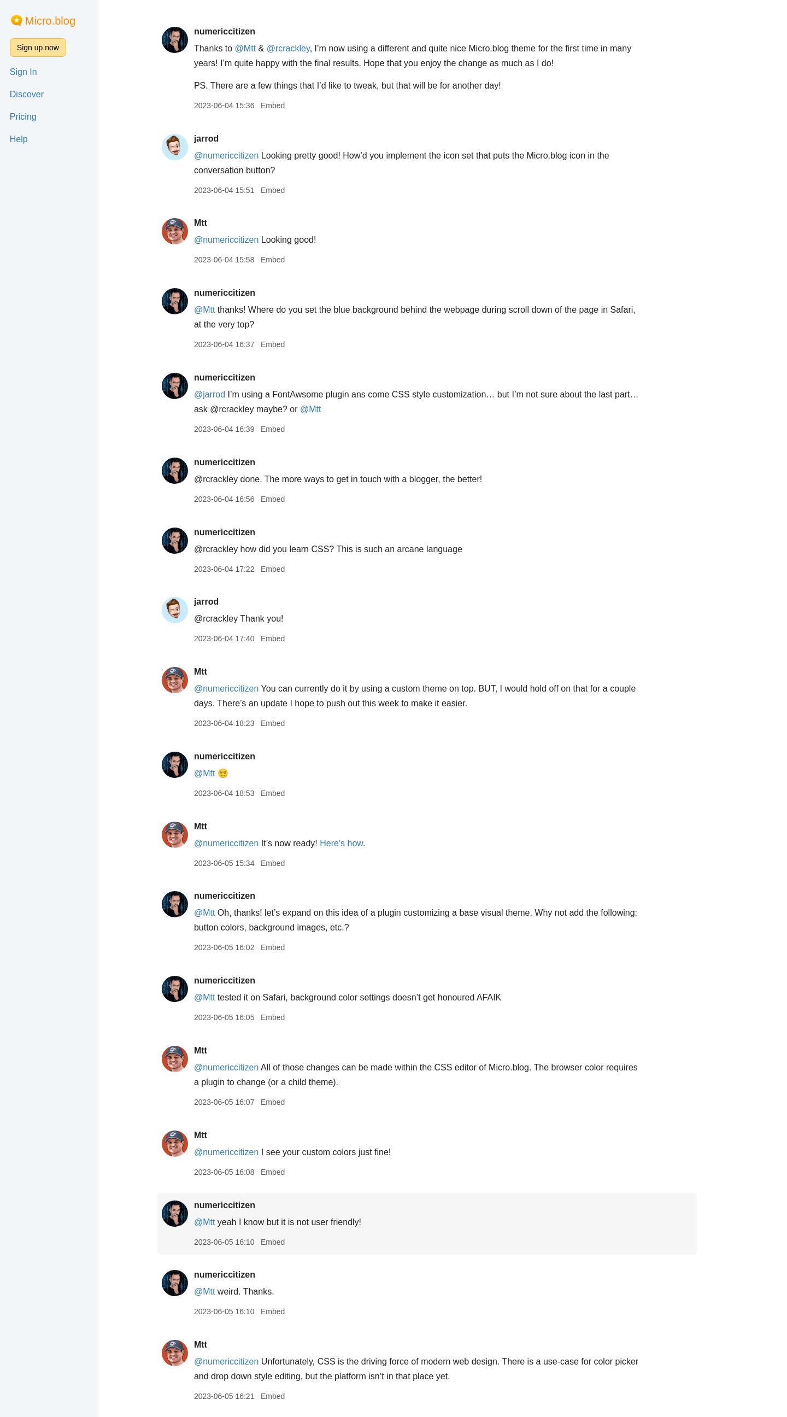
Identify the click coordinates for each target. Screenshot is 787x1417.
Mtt (215, 222)
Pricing (23, 116)
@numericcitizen (241, 155)
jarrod (221, 138)
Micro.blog (50, 21)
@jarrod (224, 394)
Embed (288, 105)
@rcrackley (303, 48)
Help (19, 139)
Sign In (23, 72)
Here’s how (357, 843)
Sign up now (38, 47)
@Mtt (260, 48)
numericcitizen (240, 31)
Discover (27, 94)
